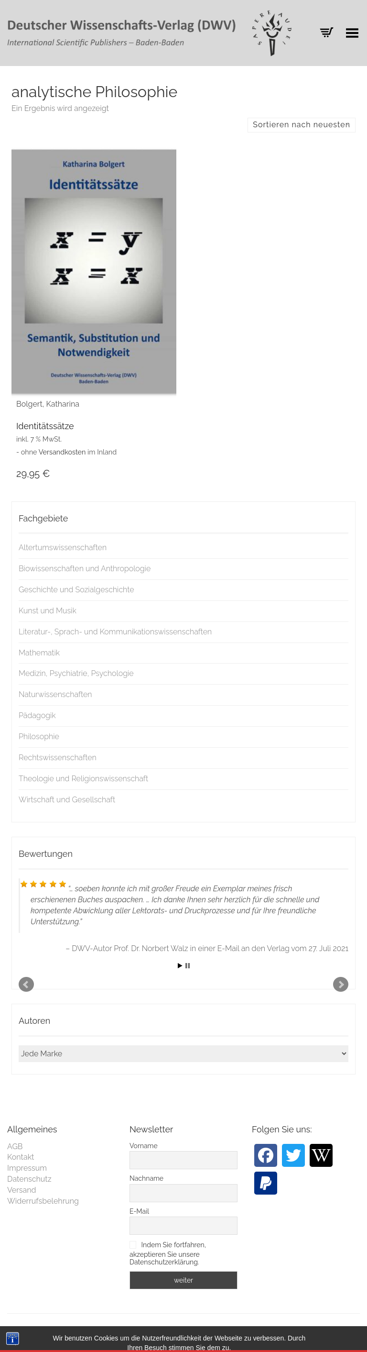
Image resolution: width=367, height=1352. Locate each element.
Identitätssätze (45, 426)
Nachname (146, 1178)
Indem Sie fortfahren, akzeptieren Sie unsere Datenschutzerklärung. (168, 1253)
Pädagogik (37, 715)
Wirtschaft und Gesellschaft (67, 799)
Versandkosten (62, 452)
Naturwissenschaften (55, 694)
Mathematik (39, 652)
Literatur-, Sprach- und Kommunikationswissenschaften (115, 631)
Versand (21, 1190)
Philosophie (39, 736)
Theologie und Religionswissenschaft (83, 778)
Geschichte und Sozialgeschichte (76, 589)
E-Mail (139, 1211)
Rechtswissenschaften (58, 757)
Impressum (27, 1168)
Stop (187, 965)
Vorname (144, 1146)
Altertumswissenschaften (63, 547)
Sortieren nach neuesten (301, 124)
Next (340, 984)
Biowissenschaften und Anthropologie (85, 568)
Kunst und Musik (47, 610)
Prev (26, 984)
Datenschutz (29, 1179)
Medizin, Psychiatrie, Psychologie (76, 673)
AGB (15, 1146)
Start (180, 965)
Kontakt (20, 1157)
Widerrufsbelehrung (43, 1201)
